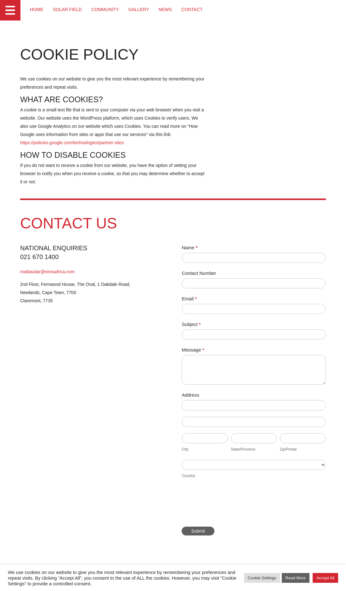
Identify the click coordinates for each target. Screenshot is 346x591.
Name (193, 248)
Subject (195, 325)
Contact (190, 9)
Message (197, 350)
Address (194, 395)
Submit (202, 531)
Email (193, 299)
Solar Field (67, 9)
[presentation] (233, 505)
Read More (296, 578)
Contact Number (203, 273)
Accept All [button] (325, 578)
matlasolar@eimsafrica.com (47, 272)
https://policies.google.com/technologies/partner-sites (72, 142)
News (163, 9)
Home (36, 9)
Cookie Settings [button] (262, 578)
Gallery (137, 9)
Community (104, 9)
